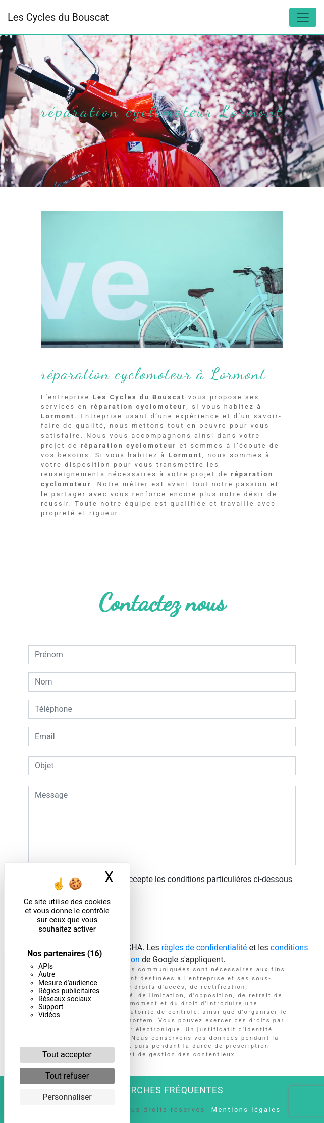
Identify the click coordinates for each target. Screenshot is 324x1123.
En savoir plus (214, 539)
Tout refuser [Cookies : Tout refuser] (67, 1076)
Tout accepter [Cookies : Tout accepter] (67, 1054)
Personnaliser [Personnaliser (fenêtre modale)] (67, 1097)
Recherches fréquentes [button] (162, 1090)
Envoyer (162, 920)
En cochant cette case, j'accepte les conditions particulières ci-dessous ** (165, 885)
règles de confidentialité (204, 947)
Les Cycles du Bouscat (58, 17)
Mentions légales (246, 1109)
